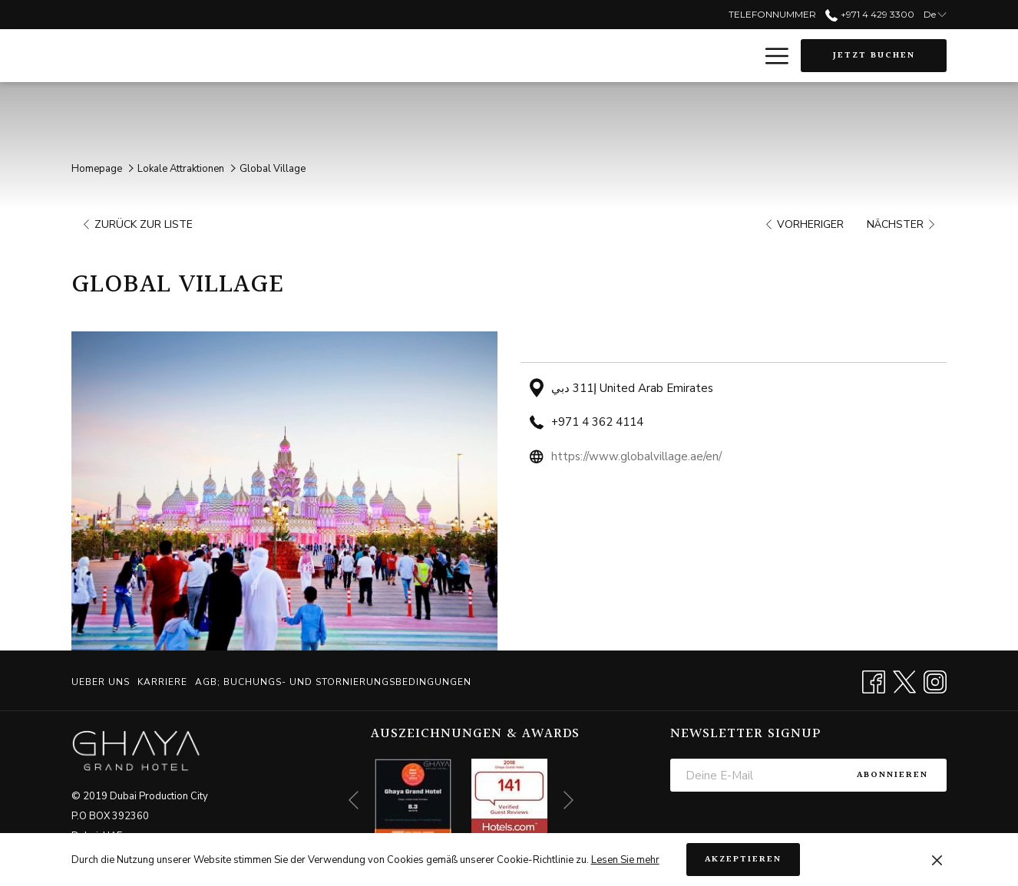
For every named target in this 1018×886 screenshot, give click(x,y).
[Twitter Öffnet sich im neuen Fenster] (904, 680)
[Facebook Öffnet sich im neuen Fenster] (873, 680)
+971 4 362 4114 (597, 422)
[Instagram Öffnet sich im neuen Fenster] (935, 680)
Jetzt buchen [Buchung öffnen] (874, 55)
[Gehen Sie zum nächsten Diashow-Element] (568, 800)
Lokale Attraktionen (180, 169)
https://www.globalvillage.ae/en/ (636, 456)
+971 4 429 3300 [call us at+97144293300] (869, 14)
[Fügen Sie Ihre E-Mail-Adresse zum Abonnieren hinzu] (754, 775)
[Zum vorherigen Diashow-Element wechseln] (353, 800)
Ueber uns (100, 682)
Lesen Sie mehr (625, 860)
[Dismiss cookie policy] (937, 860)
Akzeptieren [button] (743, 859)
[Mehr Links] (771, 56)
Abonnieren (892, 775)
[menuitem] (102, 682)
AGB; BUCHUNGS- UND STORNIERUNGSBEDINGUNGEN (333, 682)
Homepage (96, 169)
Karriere (162, 682)
